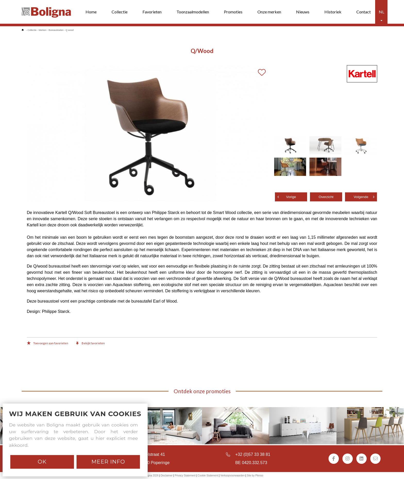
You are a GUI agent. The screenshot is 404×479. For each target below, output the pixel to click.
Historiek (332, 11)
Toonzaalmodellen (192, 11)
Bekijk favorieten (90, 343)
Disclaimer (167, 475)
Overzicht (326, 197)
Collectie (120, 11)
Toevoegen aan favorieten (47, 343)
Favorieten (152, 11)
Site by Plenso (255, 475)
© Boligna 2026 (149, 475)
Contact (363, 11)
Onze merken (269, 11)
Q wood (69, 30)
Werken (43, 30)
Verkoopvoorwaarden (232, 475)
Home (91, 11)
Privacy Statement (185, 475)
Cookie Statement (208, 475)
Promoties (233, 11)
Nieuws (302, 11)
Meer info (108, 461)
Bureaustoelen (55, 30)
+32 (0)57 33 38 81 (252, 454)
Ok (42, 461)
